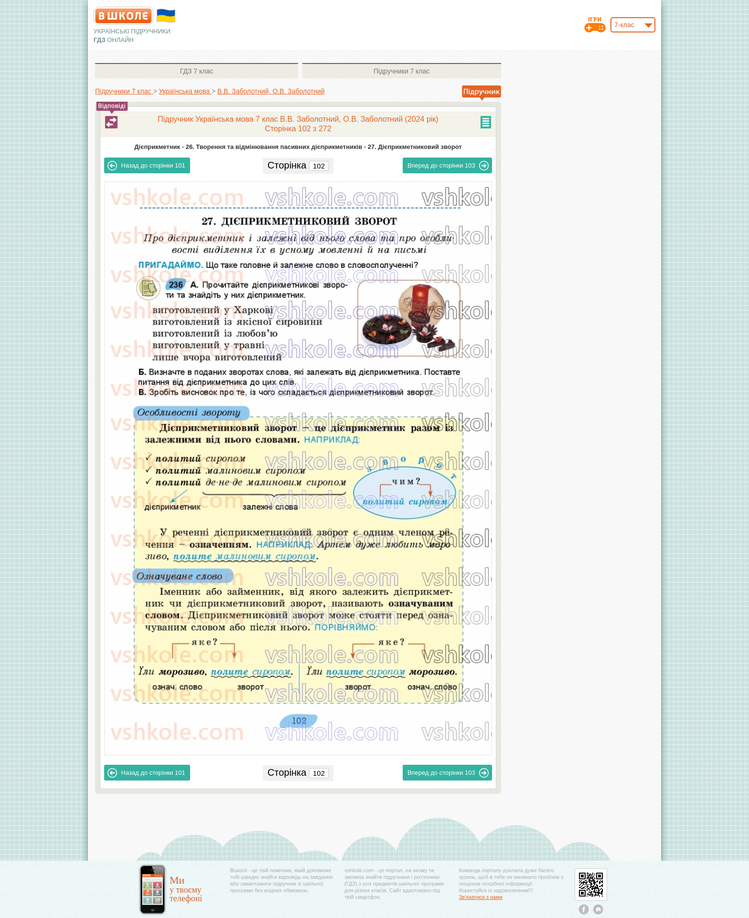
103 (448, 165)
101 (146, 165)
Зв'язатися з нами (481, 897)
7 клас (196, 71)
